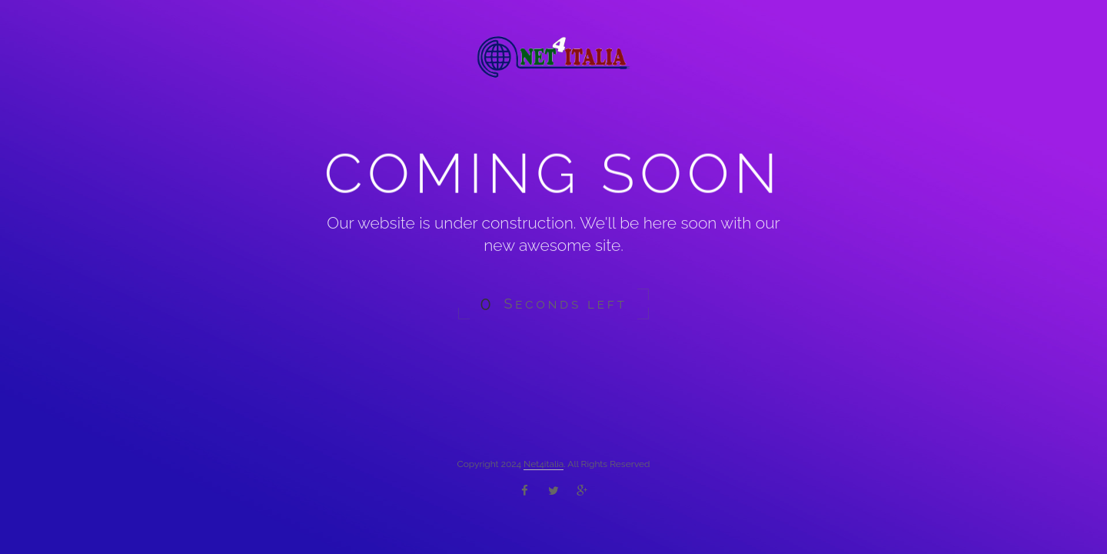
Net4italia (543, 464)
